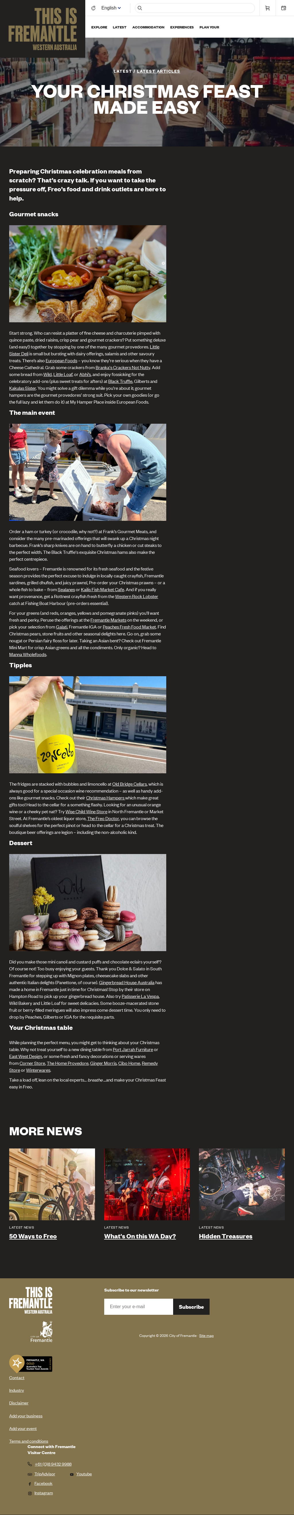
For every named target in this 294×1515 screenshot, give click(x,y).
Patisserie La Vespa (140, 996)
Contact (16, 1377)
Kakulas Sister (22, 388)
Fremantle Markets (108, 619)
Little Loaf (62, 374)
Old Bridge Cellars (129, 783)
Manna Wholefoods (27, 654)
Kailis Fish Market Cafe (102, 589)
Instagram (40, 1492)
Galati (61, 626)
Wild (47, 374)
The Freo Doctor (103, 818)
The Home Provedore (67, 1063)
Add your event (23, 1428)
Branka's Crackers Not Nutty (123, 367)
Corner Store (32, 1063)
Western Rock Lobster (136, 596)
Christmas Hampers (105, 797)
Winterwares (38, 1070)
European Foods (61, 360)
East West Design (25, 1056)
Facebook (40, 1483)
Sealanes (66, 589)
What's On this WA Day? (140, 1236)
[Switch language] (110, 7)
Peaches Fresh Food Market (129, 626)
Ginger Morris (103, 1063)
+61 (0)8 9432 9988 (53, 1463)
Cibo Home (129, 1063)
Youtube (80, 1473)
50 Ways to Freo (33, 1236)
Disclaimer (18, 1403)
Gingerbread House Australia (126, 982)
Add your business (25, 1415)
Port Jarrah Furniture (133, 1049)
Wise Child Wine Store (86, 811)
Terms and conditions (28, 1441)
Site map (206, 1335)
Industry (16, 1390)
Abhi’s (85, 374)
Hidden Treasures (225, 1236)
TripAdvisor (41, 1473)
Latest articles (158, 71)
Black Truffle (120, 381)
